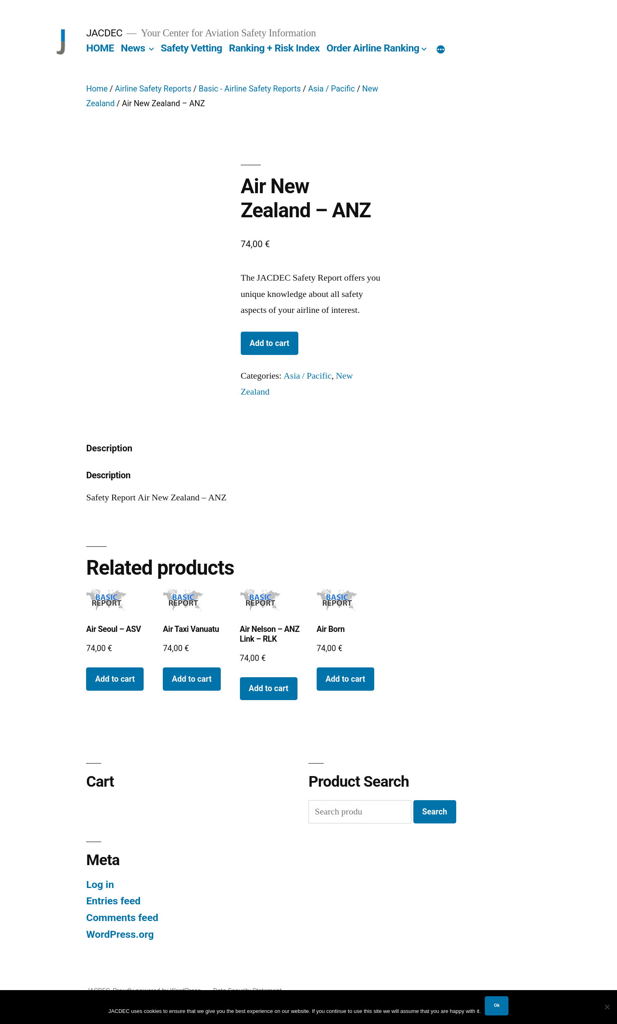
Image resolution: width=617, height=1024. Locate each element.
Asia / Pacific (331, 89)
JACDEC (104, 33)
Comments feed (122, 918)
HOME (100, 48)
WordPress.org (120, 934)
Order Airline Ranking (372, 48)
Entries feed (113, 901)
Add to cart (269, 343)
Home (97, 89)
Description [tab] (109, 448)
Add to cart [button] (115, 679)
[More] (441, 50)
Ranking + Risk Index (274, 48)
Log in (100, 884)
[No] (607, 1007)
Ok (496, 1005)
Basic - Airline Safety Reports (250, 89)
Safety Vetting (191, 48)
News (133, 48)
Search (434, 812)
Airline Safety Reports (153, 89)
